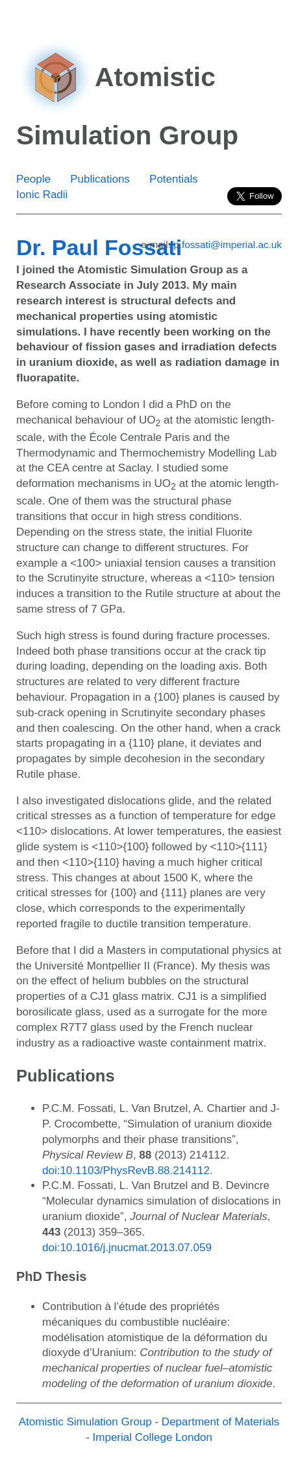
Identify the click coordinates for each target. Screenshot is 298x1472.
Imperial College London (152, 1437)
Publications (100, 179)
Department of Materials (220, 1422)
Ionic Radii (42, 194)
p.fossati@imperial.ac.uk (227, 244)
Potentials (173, 179)
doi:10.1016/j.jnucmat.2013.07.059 (127, 1247)
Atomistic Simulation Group (85, 1422)
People (33, 179)
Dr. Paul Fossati (99, 247)
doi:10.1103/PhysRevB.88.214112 (126, 1170)
